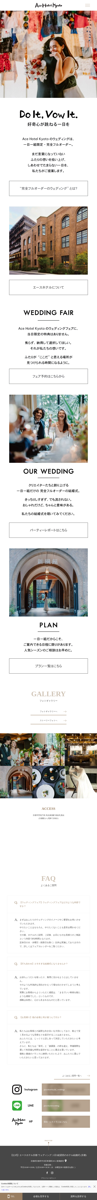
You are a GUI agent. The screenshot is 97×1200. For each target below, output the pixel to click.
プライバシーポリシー (48, 1178)
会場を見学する (41, 1196)
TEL (11, 1196)
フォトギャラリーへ (48, 711)
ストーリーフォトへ (48, 720)
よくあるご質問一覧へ (72, 1076)
